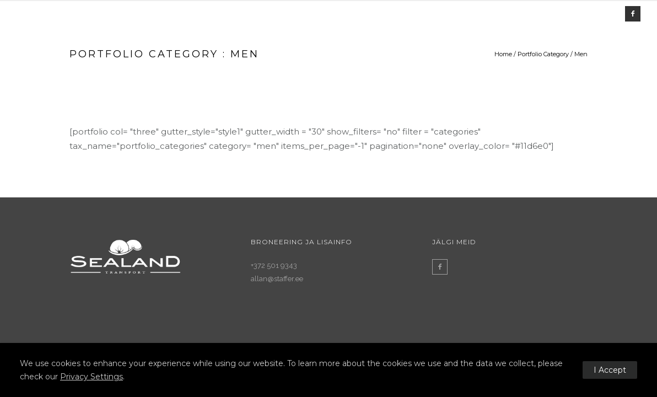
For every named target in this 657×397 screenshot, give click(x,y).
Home (503, 54)
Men (581, 54)
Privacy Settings (91, 377)
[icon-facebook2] (632, 14)
